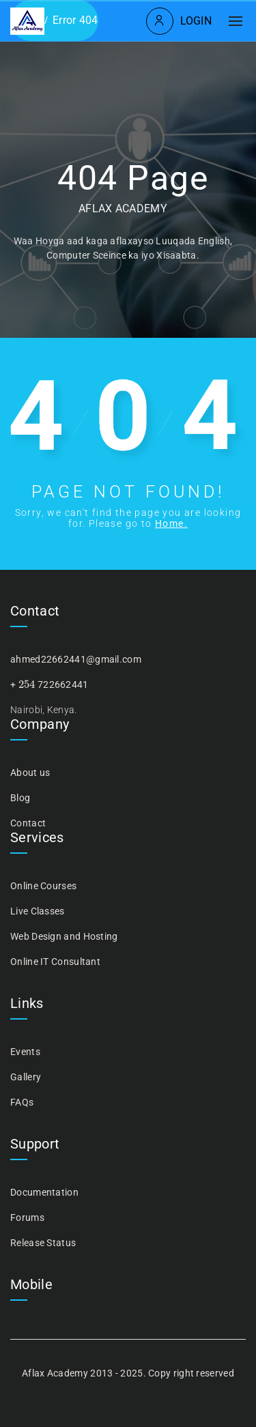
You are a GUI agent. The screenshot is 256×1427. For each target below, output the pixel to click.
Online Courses (43, 885)
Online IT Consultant (55, 961)
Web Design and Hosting (64, 936)
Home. (171, 523)
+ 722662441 (49, 684)
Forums (27, 1217)
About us (30, 772)
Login (196, 20)
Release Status (43, 1242)
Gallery (25, 1076)
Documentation (44, 1192)
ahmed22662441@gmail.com (75, 659)
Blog (20, 797)
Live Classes (37, 911)
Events (25, 1051)
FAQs (21, 1102)
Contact (28, 823)
